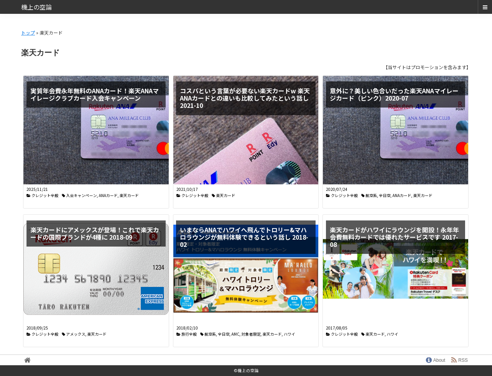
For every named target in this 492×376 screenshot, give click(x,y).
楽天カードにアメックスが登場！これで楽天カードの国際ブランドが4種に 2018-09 (94, 233)
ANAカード (108, 195)
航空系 (371, 195)
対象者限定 (251, 334)
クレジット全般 (45, 195)
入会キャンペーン (81, 195)
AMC (235, 334)
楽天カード (129, 195)
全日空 (385, 195)
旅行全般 (189, 334)
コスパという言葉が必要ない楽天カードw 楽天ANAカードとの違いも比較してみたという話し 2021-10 (245, 98)
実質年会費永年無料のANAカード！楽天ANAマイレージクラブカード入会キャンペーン (94, 94)
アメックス (75, 334)
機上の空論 (36, 7)
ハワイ (289, 334)
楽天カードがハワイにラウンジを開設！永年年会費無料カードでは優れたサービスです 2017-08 (394, 237)
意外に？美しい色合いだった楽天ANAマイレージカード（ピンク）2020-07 (394, 94)
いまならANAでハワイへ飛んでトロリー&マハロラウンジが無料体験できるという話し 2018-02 (244, 237)
